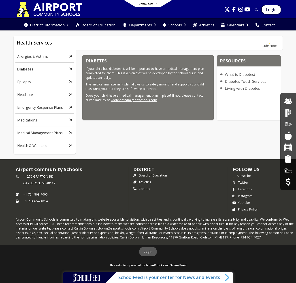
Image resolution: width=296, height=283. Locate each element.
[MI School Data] (288, 170)
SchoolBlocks (154, 265)
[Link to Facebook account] (233, 10)
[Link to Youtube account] (247, 10)
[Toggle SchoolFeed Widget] (227, 277)
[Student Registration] (288, 158)
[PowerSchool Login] (288, 112)
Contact (141, 189)
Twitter (240, 182)
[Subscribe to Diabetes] (269, 43)
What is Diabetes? (240, 74)
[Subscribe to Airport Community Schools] (241, 175)
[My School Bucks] (288, 124)
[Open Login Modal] (271, 10)
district (143, 169)
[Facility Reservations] (288, 147)
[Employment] (288, 101)
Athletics (142, 182)
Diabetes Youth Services (245, 81)
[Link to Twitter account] (227, 10)
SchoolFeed (178, 265)
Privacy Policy (245, 209)
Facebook (242, 189)
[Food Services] (288, 135)
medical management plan (138, 95)
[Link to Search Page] (255, 9)
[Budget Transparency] (288, 181)
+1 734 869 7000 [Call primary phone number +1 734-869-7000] (35, 194)
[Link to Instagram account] (240, 10)
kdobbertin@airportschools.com (134, 100)
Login (148, 251)
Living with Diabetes (242, 88)
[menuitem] (46, 24)
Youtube (241, 202)
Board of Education (150, 175)
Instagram (242, 196)
